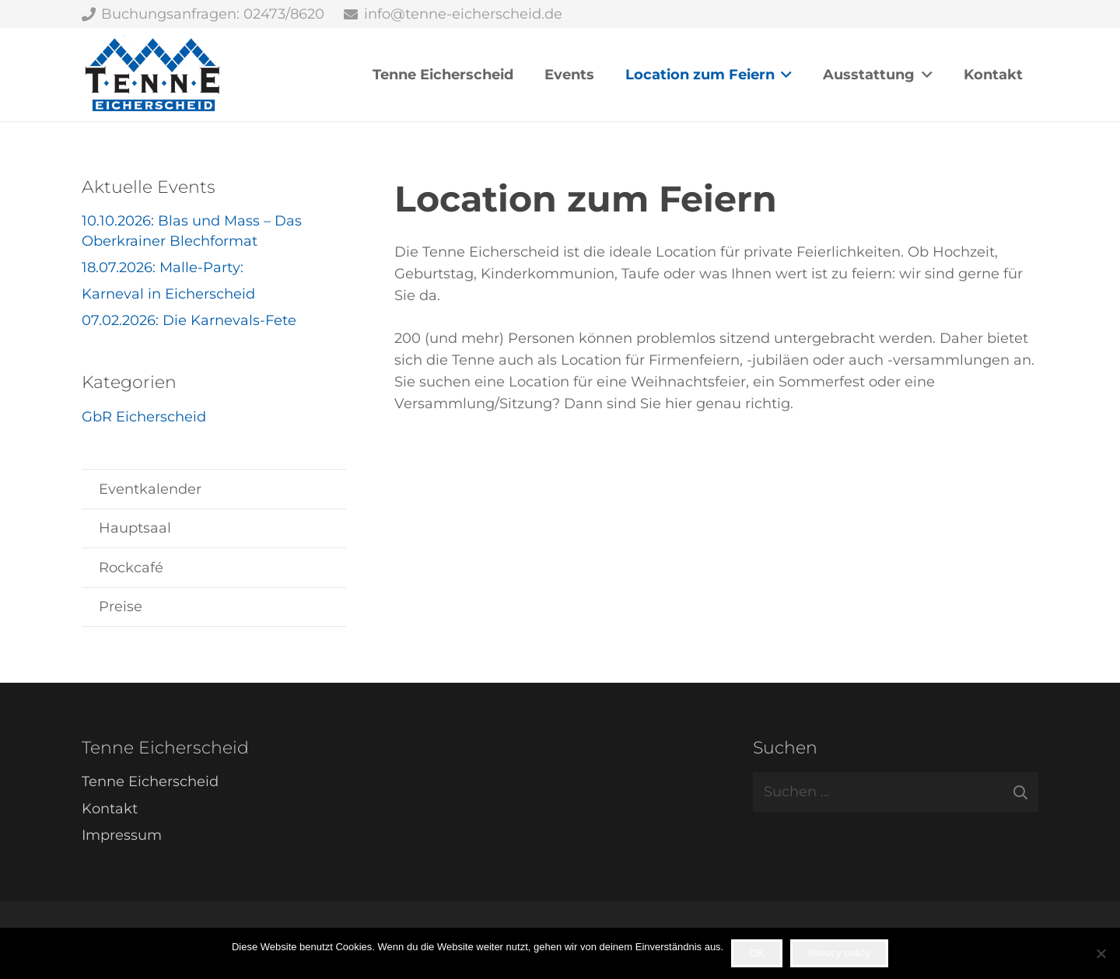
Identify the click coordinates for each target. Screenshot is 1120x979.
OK (757, 953)
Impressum (122, 835)
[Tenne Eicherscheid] (153, 75)
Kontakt (110, 808)
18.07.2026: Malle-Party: (162, 267)
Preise (120, 606)
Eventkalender (150, 489)
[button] (784, 74)
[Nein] (1100, 953)
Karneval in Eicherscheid (168, 293)
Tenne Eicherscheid (150, 781)
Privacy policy (839, 953)
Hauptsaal (135, 528)
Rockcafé (131, 567)
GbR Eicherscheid (144, 416)
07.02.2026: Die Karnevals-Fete (189, 320)
